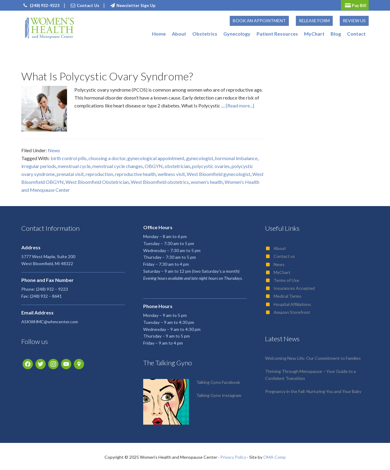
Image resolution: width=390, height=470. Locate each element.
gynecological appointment (155, 156)
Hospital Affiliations (292, 302)
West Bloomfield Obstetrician (97, 180)
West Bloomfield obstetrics (160, 180)
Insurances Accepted (294, 286)
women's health (207, 180)
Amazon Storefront (292, 310)
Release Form (314, 19)
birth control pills (69, 156)
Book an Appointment (259, 19)
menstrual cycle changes (117, 164)
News (54, 148)
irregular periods (38, 164)
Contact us (284, 254)
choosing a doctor (107, 156)
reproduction (99, 172)
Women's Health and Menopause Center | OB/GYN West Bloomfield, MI (49, 28)
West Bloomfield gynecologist (218, 172)
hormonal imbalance (236, 156)
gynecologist (199, 156)
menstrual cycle (74, 164)
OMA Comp (274, 455)
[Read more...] (240, 104)
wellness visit (171, 172)
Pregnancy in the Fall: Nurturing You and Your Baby (313, 389)
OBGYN (154, 164)
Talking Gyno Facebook (218, 380)
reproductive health (135, 172)
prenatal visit (70, 172)
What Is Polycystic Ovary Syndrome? (107, 74)
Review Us (354, 19)
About (280, 246)
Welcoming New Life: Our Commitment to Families (313, 356)
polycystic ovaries (211, 164)
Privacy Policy (233, 455)
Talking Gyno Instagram (218, 393)
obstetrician (177, 164)
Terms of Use (286, 278)
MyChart (282, 270)
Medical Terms (287, 294)
